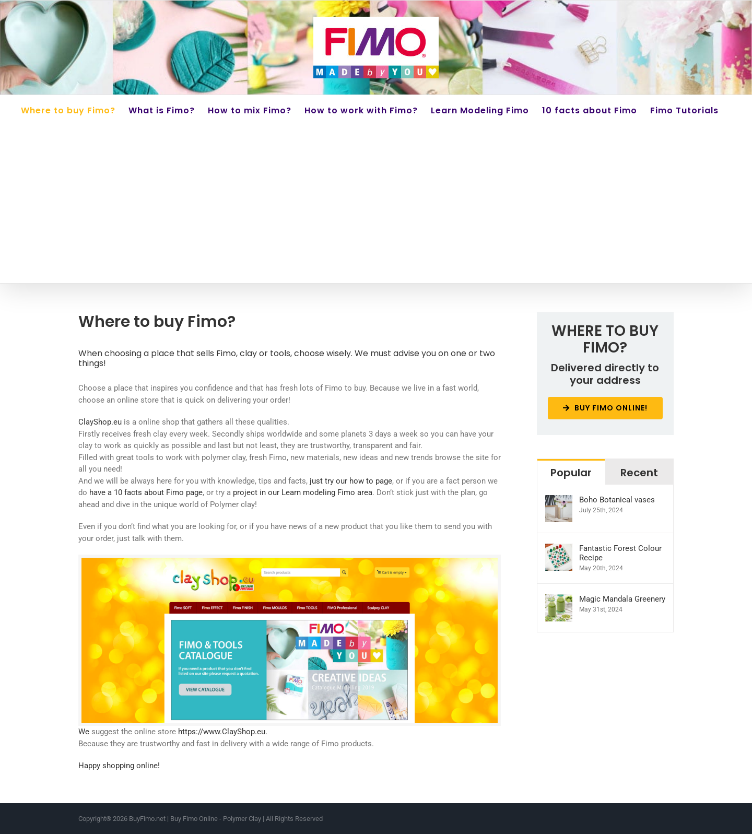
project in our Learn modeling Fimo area (302, 492)
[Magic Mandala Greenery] (558, 600)
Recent (639, 472)
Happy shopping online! (119, 765)
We (83, 731)
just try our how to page (351, 481)
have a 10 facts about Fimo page (146, 492)
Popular (571, 472)
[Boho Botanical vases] (558, 501)
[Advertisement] (376, 205)
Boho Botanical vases (617, 499)
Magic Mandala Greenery (622, 599)
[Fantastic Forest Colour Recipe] (558, 549)
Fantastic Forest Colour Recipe (620, 553)
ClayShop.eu (100, 422)
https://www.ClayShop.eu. (222, 731)
